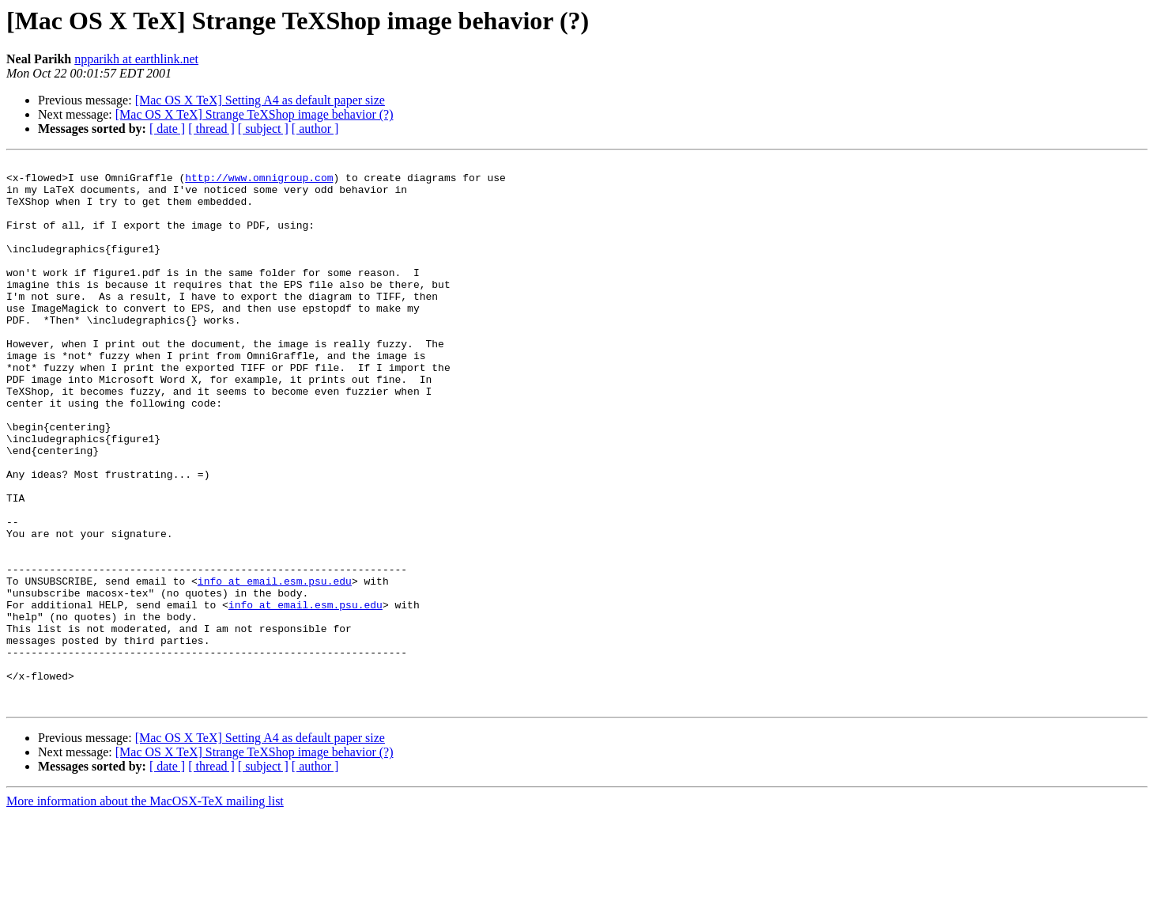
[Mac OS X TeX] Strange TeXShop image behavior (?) (254, 114)
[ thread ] (211, 128)
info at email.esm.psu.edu (275, 666)
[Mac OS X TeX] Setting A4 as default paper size (260, 100)
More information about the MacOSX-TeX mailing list (145, 910)
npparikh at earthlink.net (136, 59)
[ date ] (167, 128)
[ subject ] (263, 128)
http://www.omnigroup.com (259, 182)
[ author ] (315, 128)
